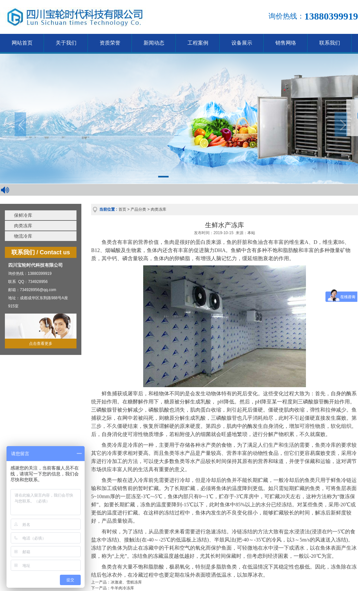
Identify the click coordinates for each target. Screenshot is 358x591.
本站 (251, 233)
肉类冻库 (23, 225)
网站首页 (22, 43)
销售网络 (285, 43)
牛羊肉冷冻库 (122, 588)
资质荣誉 (110, 43)
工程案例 (197, 43)
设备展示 (241, 43)
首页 (122, 209)
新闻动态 (154, 43)
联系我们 (329, 43)
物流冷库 (23, 236)
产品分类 (138, 209)
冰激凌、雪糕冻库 (126, 582)
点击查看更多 (40, 343)
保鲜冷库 (23, 215)
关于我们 (66, 43)
